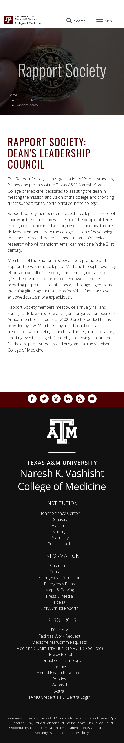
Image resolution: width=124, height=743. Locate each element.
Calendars (59, 565)
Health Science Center (59, 513)
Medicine (59, 525)
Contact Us (59, 571)
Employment (69, 727)
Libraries (59, 666)
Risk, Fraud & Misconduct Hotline (51, 723)
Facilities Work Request (59, 636)
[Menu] (105, 20)
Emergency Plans (59, 584)
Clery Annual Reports (59, 608)
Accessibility (80, 732)
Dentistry (59, 519)
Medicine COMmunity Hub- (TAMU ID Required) (59, 648)
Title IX (59, 602)
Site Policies (59, 732)
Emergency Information (59, 577)
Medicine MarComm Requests (59, 642)
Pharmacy (59, 538)
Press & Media (59, 596)
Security (41, 732)
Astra (59, 691)
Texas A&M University (22, 718)
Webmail (59, 685)
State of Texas (97, 718)
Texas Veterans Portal (97, 727)
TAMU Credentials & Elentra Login (59, 697)
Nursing (59, 531)
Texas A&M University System (62, 718)
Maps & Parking (59, 590)
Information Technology (59, 660)
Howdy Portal (59, 654)
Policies (59, 679)
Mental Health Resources (59, 673)
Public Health (59, 544)
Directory (59, 630)
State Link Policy (90, 723)
